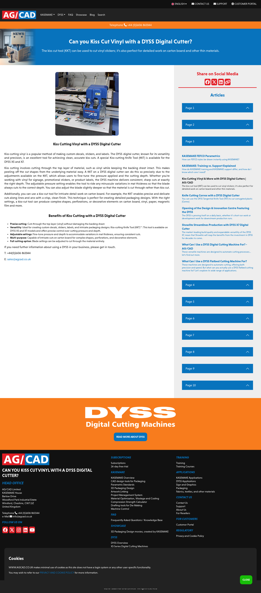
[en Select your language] (179, 4)
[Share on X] (214, 82)
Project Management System (126, 495)
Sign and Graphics (186, 484)
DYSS (60, 14)
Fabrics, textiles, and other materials (195, 491)
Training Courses (185, 466)
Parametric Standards (122, 484)
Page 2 (190, 124)
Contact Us (200, 3)
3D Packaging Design (122, 488)
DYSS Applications (186, 481)
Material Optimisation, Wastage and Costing (135, 498)
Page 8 (190, 351)
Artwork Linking (119, 491)
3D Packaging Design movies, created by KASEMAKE (140, 531)
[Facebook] (5, 530)
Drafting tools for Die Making (126, 505)
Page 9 (190, 368)
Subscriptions (118, 463)
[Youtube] (32, 530)
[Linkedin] (25, 530)
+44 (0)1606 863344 (138, 25)
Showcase (81, 14)
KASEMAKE (46, 14)
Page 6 (190, 318)
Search (101, 14)
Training (180, 463)
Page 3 (190, 141)
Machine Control (120, 508)
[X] (12, 530)
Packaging (182, 488)
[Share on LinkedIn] (221, 82)
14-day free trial (119, 466)
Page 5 (190, 301)
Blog (92, 14)
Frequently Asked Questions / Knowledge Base (137, 520)
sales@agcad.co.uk (19, 259)
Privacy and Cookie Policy (190, 535)
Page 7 (190, 335)
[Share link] (228, 82)
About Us (181, 509)
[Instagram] (19, 530)
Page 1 (190, 107)
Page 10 (191, 385)
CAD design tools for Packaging (128, 481)
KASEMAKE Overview (122, 477)
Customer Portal (244, 3)
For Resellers (183, 513)
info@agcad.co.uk (21, 516)
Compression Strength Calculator (129, 501)
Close (246, 579)
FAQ (70, 14)
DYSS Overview (119, 542)
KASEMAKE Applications (189, 477)
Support (220, 3)
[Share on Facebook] (207, 82)
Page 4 (190, 284)
